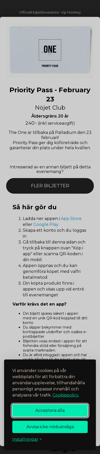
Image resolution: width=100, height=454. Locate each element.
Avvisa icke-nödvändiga (50, 426)
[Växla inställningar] (27, 439)
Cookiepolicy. (66, 395)
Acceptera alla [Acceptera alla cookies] (50, 410)
